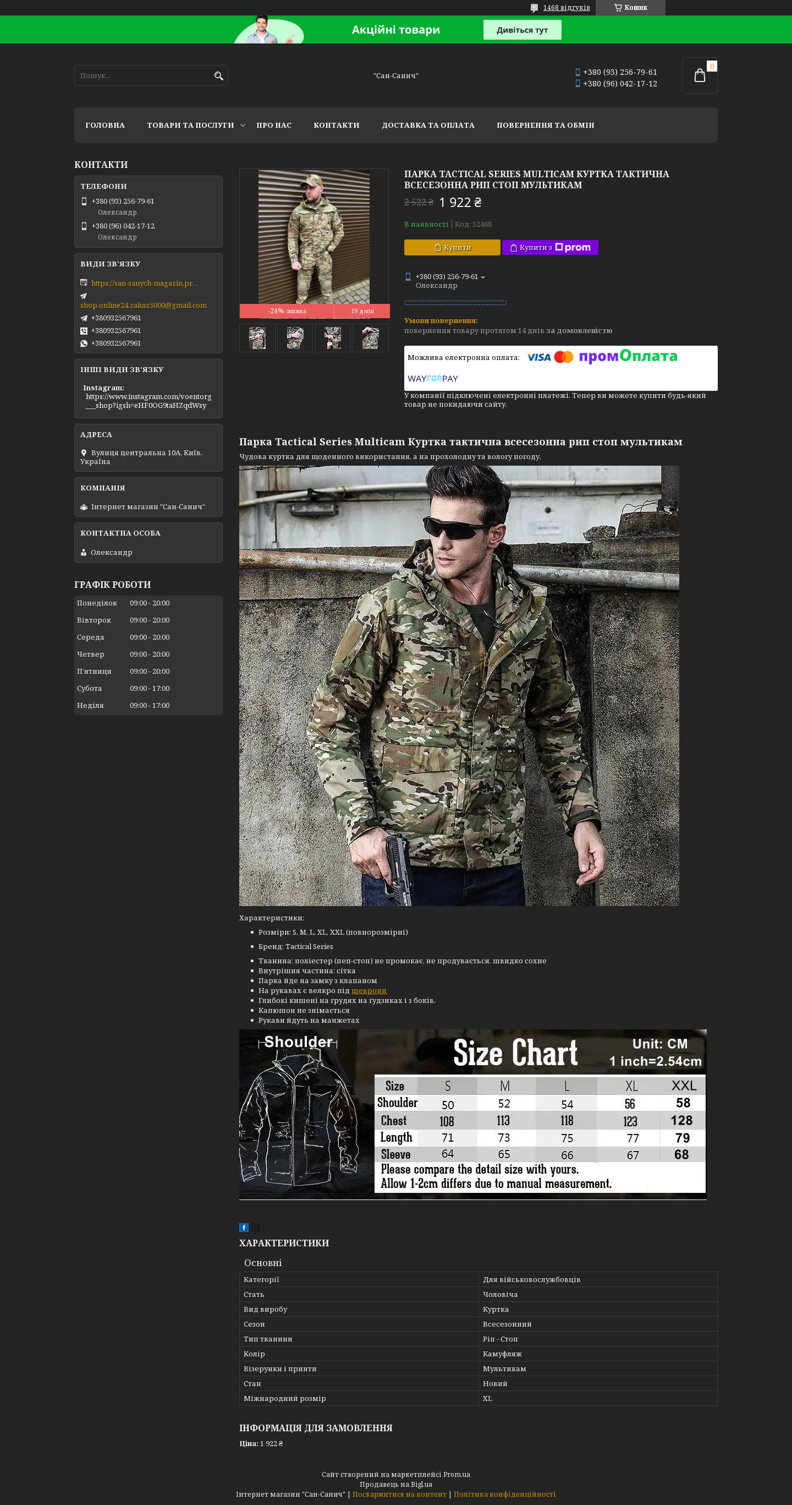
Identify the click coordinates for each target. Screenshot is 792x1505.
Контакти (337, 125)
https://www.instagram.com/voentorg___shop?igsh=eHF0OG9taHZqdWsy (149, 401)
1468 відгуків (566, 7)
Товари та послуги (190, 125)
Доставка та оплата (428, 125)
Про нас (274, 125)
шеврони (369, 990)
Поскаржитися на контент (400, 1494)
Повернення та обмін (546, 125)
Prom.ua (456, 1474)
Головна (105, 125)
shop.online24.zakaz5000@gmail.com (143, 305)
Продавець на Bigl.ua (396, 1484)
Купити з (555, 247)
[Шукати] (218, 76)
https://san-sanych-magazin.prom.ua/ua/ (146, 283)
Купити (457, 247)
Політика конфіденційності (505, 1494)
